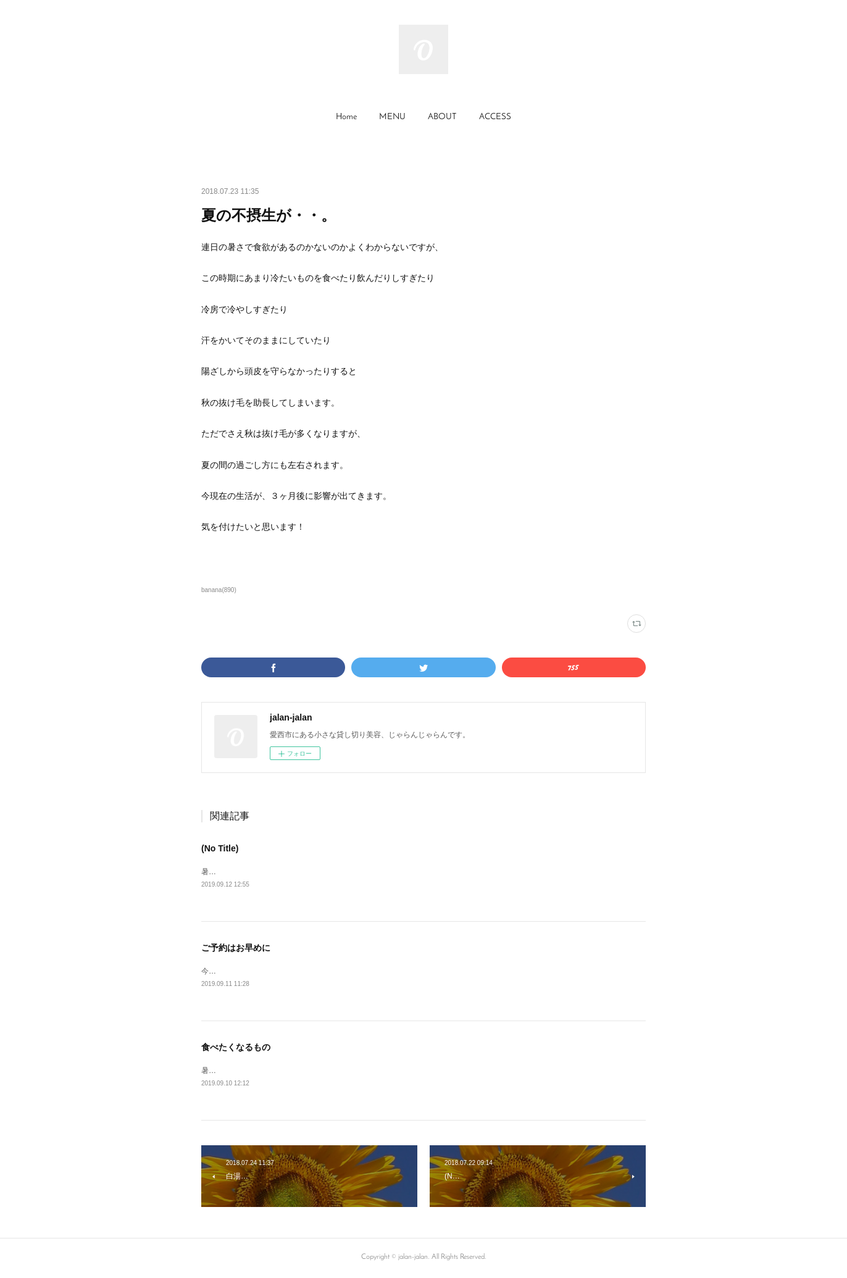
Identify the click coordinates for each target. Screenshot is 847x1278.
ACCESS (495, 117)
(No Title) (219, 848)
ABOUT (442, 117)
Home (346, 117)
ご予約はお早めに (235, 948)
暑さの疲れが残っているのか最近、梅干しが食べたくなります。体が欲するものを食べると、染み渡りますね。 (386, 1072)
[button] (346, 117)
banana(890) (218, 590)
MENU (392, 117)
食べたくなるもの (235, 1049)
